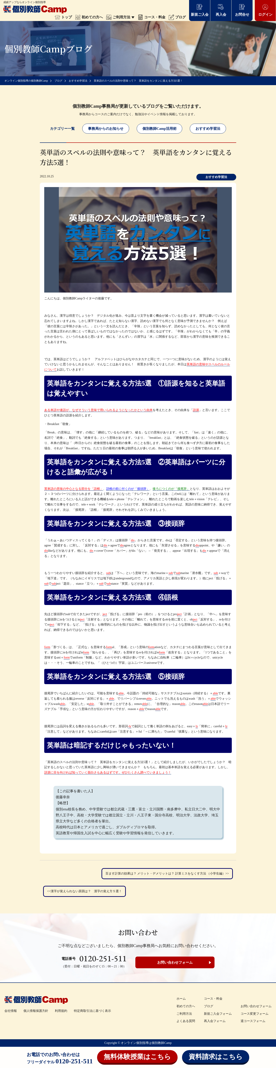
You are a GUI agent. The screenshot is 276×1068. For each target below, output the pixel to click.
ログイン (265, 10)
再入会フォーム (215, 1021)
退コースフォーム (253, 1021)
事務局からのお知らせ (105, 128)
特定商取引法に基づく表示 (92, 1010)
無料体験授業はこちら (137, 1056)
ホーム (181, 998)
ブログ (177, 17)
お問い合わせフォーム (175, 962)
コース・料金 (151, 17)
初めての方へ (89, 17)
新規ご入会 (200, 10)
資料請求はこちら (216, 1056)
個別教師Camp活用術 (159, 128)
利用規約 (61, 1010)
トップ (63, 17)
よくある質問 (185, 1021)
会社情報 (10, 1010)
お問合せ (242, 10)
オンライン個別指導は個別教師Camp (146, 1043)
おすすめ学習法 (208, 128)
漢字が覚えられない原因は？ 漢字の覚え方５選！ (86, 891)
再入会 (221, 10)
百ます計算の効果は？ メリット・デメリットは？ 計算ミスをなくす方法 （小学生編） (165, 873)
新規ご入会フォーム (218, 1013)
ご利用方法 (120, 17)
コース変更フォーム (254, 1013)
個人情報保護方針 (35, 1010)
